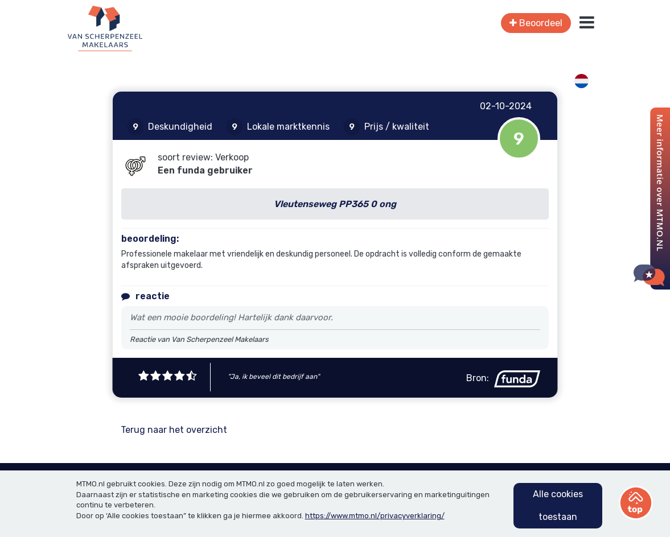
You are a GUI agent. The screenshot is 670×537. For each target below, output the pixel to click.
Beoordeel (535, 23)
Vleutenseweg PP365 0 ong (335, 204)
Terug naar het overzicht (174, 429)
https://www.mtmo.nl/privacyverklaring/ (375, 515)
